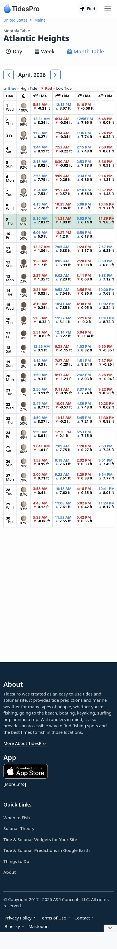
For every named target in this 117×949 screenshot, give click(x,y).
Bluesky (12, 926)
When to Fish (16, 817)
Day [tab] (14, 51)
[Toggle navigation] (108, 8)
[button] (8, 75)
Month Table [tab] (85, 51)
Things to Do (16, 861)
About (9, 872)
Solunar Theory (18, 828)
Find (87, 8)
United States (15, 20)
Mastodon (38, 926)
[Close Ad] (110, 929)
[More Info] (14, 784)
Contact (82, 918)
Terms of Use (53, 918)
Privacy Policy (18, 918)
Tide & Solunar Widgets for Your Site (40, 839)
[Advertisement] (58, 599)
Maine (40, 20)
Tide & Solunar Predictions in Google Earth (46, 850)
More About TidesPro (24, 743)
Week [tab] (45, 51)
